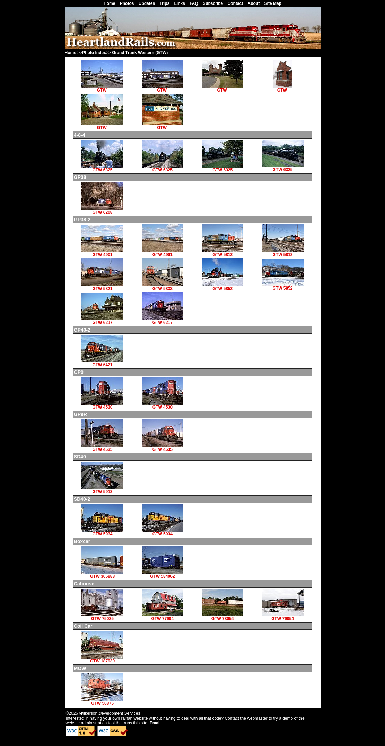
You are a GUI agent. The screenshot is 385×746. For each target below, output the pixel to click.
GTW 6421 (102, 363)
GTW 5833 (162, 286)
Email (155, 723)
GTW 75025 (102, 616)
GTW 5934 (102, 532)
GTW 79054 (283, 616)
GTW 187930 (102, 659)
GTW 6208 (102, 210)
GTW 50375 (102, 701)
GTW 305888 (102, 574)
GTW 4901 (102, 252)
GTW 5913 (102, 490)
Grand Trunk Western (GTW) (140, 52)
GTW (102, 88)
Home (70, 52)
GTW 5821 (102, 286)
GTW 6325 (102, 168)
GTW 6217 (102, 320)
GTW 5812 (222, 252)
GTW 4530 (102, 405)
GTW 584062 (162, 574)
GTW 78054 (222, 616)
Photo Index (94, 52)
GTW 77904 (162, 616)
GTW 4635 (102, 447)
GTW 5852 (222, 286)
